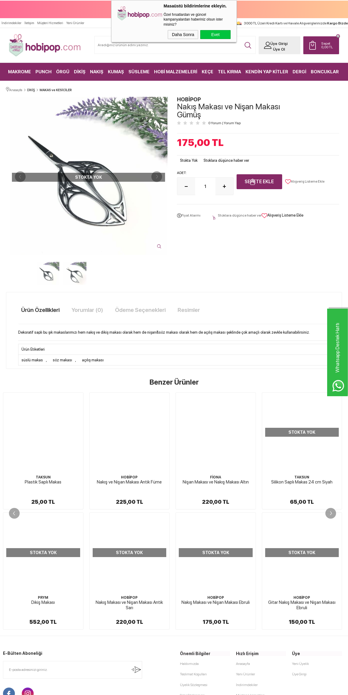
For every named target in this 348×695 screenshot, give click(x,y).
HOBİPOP (43, 477)
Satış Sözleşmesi (192, 575)
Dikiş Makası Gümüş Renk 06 (302, 481)
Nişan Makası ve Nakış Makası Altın (129, 481)
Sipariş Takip (245, 595)
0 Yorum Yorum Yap (224, 123)
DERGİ (299, 71)
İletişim (29, 22)
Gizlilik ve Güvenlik (194, 595)
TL (328, 45)
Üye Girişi (278, 43)
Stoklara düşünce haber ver (226, 160)
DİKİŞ (80, 71)
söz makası (62, 359)
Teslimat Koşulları (193, 554)
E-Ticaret (158, 687)
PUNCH (43, 71)
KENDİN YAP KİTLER (267, 71)
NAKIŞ (96, 71)
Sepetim (242, 585)
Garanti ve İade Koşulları (198, 585)
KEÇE (207, 71)
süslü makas (32, 359)
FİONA (129, 477)
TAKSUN (215, 477)
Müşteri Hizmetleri (50, 22)
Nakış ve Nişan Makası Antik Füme (43, 481)
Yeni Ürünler (75, 22)
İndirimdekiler (11, 22)
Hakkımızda (189, 543)
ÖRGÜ (62, 71)
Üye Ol (279, 49)
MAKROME (19, 71)
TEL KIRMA (229, 71)
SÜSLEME (139, 71)
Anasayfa (243, 543)
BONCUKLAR (325, 71)
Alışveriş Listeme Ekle (304, 181)
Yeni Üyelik (300, 543)
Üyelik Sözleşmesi (193, 564)
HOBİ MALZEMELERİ (175, 71)
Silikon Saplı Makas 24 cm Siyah (215, 481)
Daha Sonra (183, 34)
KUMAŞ (116, 71)
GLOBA (302, 477)
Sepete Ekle (259, 181)
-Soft (144, 687)
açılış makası (93, 359)
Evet (215, 34)
